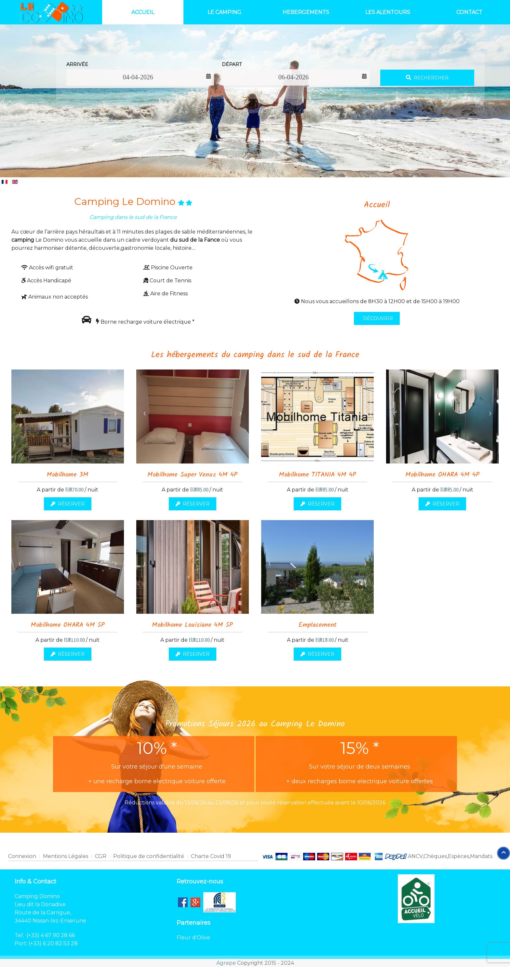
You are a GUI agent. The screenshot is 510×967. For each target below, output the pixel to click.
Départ (232, 64)
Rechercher (427, 78)
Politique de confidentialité (148, 856)
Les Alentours (387, 12)
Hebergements (306, 12)
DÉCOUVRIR (377, 318)
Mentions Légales (65, 856)
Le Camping (224, 12)
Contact (469, 12)
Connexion (22, 856)
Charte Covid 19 (211, 856)
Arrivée (77, 64)
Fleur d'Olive (193, 937)
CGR (100, 856)
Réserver (68, 504)
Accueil (142, 12)
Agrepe (226, 963)
